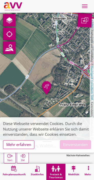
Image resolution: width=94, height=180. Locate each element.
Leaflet (91, 24)
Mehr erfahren (18, 144)
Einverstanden (75, 144)
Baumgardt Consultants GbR (91, 83)
